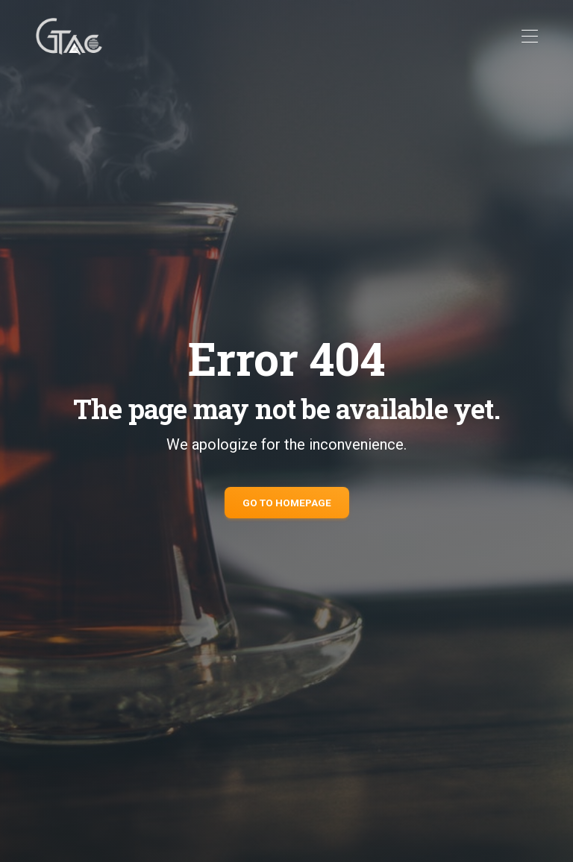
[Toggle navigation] (529, 37)
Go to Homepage (286, 503)
